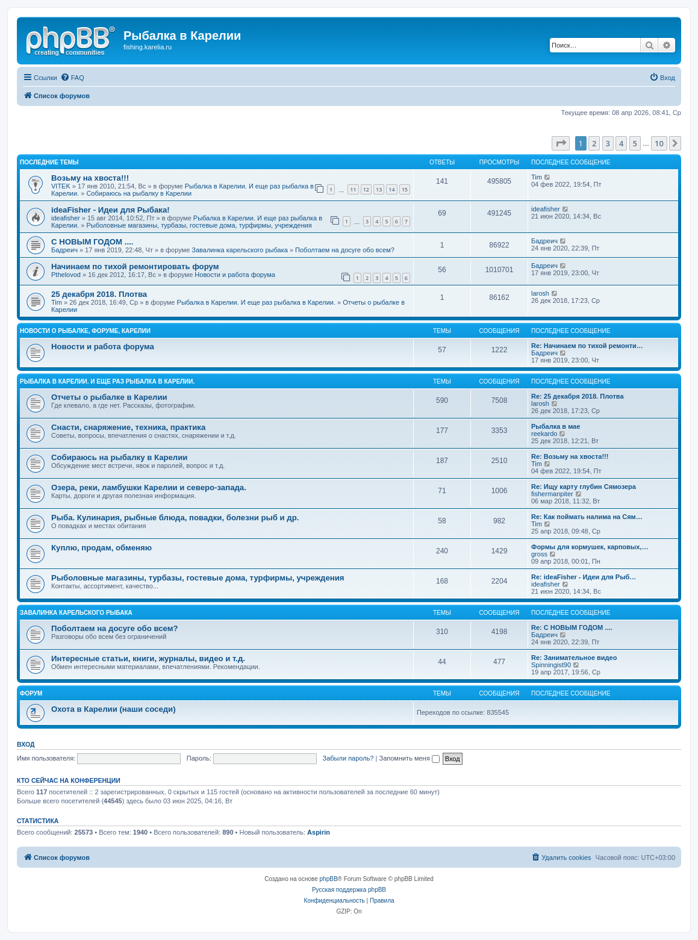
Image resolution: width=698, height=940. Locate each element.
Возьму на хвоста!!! (90, 177)
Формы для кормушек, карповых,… (589, 546)
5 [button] (635, 143)
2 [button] (594, 143)
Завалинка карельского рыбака (240, 250)
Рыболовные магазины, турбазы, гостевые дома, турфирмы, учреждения (198, 225)
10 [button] (659, 143)
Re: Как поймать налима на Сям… (587, 516)
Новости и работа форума (235, 274)
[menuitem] (72, 77)
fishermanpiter (552, 493)
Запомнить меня (409, 758)
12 (366, 189)
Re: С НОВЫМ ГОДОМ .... (571, 627)
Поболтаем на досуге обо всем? (344, 250)
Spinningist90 (551, 664)
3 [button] (608, 143)
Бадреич (64, 250)
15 (405, 189)
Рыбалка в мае (555, 426)
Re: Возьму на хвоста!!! (569, 456)
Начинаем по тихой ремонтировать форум (135, 266)
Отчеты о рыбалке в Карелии (109, 397)
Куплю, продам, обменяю (101, 547)
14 (391, 189)
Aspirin (318, 832)
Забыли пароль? (348, 758)
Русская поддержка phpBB (349, 889)
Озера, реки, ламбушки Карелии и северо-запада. (148, 487)
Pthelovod (66, 274)
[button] (561, 143)
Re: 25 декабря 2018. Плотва (577, 396)
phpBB (329, 879)
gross (539, 554)
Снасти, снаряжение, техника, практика (128, 427)
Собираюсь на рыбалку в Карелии (139, 193)
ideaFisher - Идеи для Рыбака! (110, 209)
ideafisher (65, 218)
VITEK (60, 186)
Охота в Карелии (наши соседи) (113, 709)
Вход (25, 744)
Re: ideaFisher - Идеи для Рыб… (583, 576)
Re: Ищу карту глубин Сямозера (583, 486)
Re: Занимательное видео (574, 657)
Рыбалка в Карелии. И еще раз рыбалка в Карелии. (256, 302)
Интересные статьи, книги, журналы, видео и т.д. (148, 658)
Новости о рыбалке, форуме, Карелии (85, 331)
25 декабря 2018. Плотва (99, 294)
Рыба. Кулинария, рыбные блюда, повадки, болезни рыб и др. (175, 517)
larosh (540, 293)
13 (379, 189)
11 (353, 189)
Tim (536, 177)
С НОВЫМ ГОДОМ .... (92, 241)
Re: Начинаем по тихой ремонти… (587, 345)
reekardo (544, 433)
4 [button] (621, 143)
